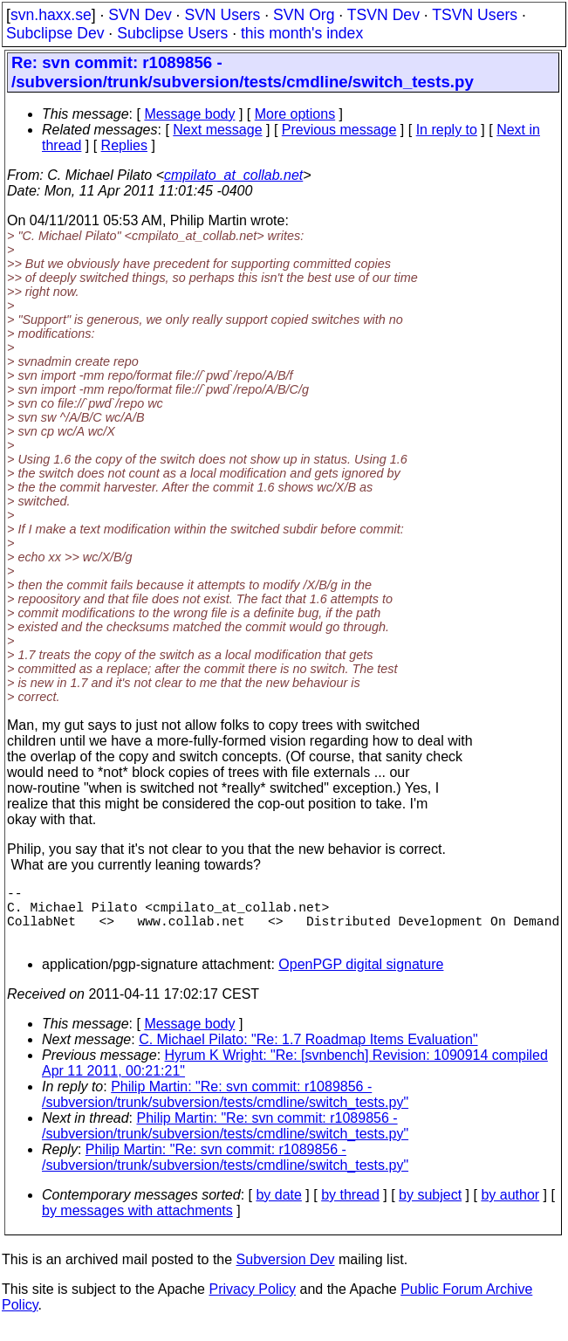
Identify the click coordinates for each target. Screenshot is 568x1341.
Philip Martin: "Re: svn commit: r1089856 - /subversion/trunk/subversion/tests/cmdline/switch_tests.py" (225, 1108)
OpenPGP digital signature (360, 978)
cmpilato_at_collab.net (233, 175)
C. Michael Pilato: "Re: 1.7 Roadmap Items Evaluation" (308, 1053)
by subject (430, 1208)
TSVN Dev (383, 15)
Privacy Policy (252, 1303)
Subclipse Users (172, 33)
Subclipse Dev (55, 33)
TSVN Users (474, 15)
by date (278, 1208)
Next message (217, 129)
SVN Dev (139, 15)
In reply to (446, 129)
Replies (124, 145)
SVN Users (222, 15)
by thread (350, 1208)
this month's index (302, 33)
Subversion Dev (285, 1273)
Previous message (339, 129)
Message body (189, 114)
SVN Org (303, 15)
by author (510, 1208)
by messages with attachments (137, 1224)
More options (295, 114)
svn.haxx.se (51, 15)
